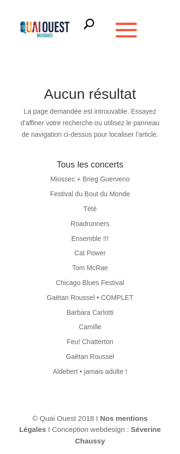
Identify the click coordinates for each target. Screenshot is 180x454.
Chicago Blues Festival (90, 283)
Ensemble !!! (90, 238)
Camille (90, 327)
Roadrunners (90, 223)
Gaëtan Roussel (90, 356)
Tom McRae (90, 268)
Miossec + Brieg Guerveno (90, 179)
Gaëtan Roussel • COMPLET (90, 297)
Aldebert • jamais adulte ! (90, 371)
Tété (89, 209)
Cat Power (90, 253)
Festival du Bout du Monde (90, 194)
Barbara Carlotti (89, 312)
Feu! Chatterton (90, 342)
